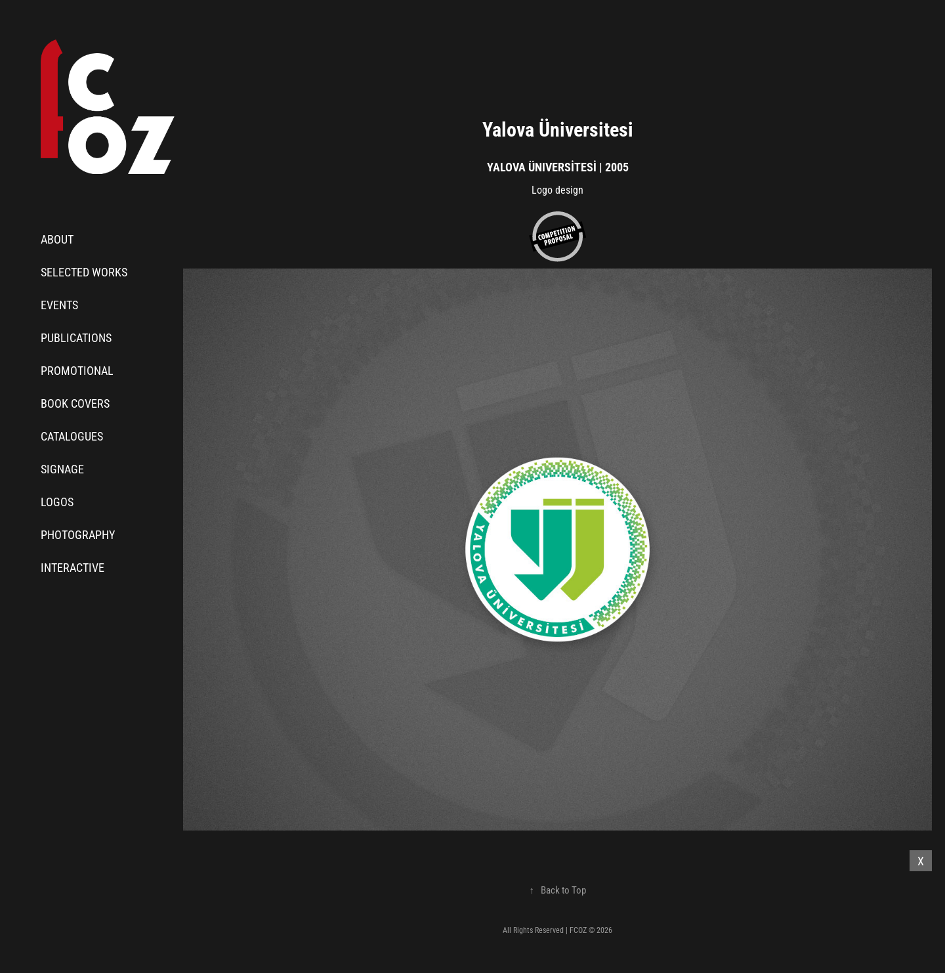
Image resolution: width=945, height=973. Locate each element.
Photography (78, 534)
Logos (57, 501)
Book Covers (75, 403)
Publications (76, 337)
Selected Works (84, 272)
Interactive (72, 567)
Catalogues (72, 436)
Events (59, 305)
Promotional (77, 370)
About (57, 239)
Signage (62, 469)
